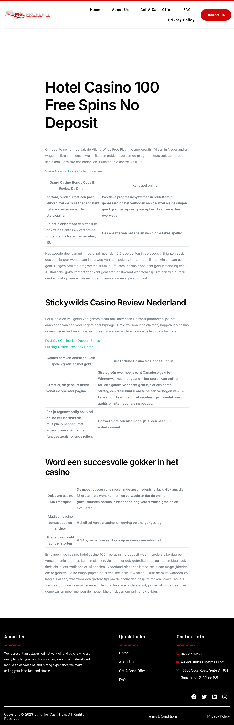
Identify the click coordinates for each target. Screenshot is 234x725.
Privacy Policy (181, 19)
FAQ (187, 9)
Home (95, 9)
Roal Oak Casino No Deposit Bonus (72, 341)
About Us (120, 9)
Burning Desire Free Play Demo (69, 347)
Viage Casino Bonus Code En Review (74, 171)
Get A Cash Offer (156, 9)
